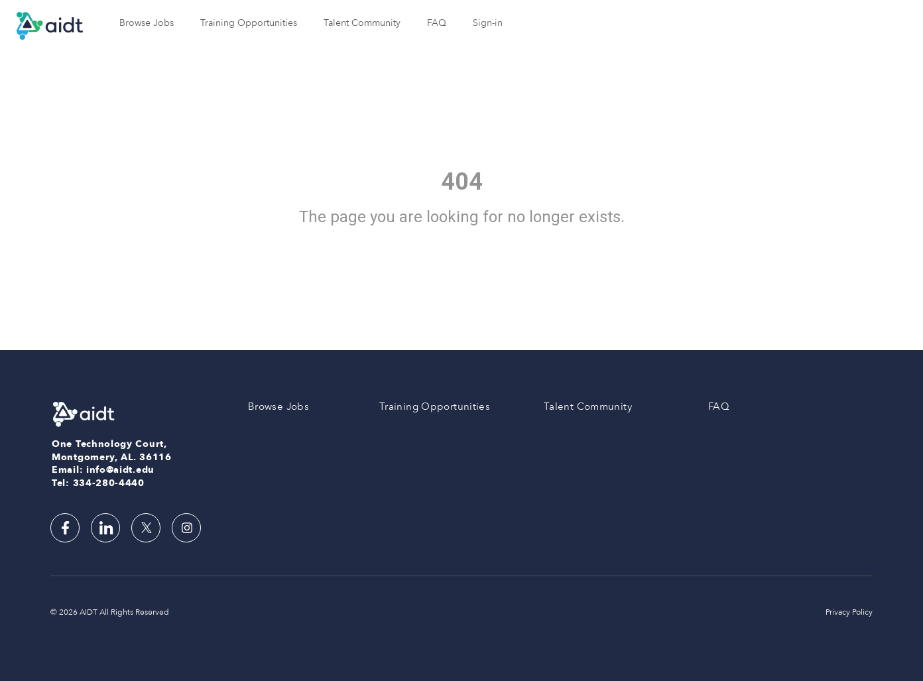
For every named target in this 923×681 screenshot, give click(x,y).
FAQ (436, 23)
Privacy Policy (849, 612)
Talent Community (362, 23)
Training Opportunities (248, 23)
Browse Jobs (146, 23)
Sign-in (488, 23)
